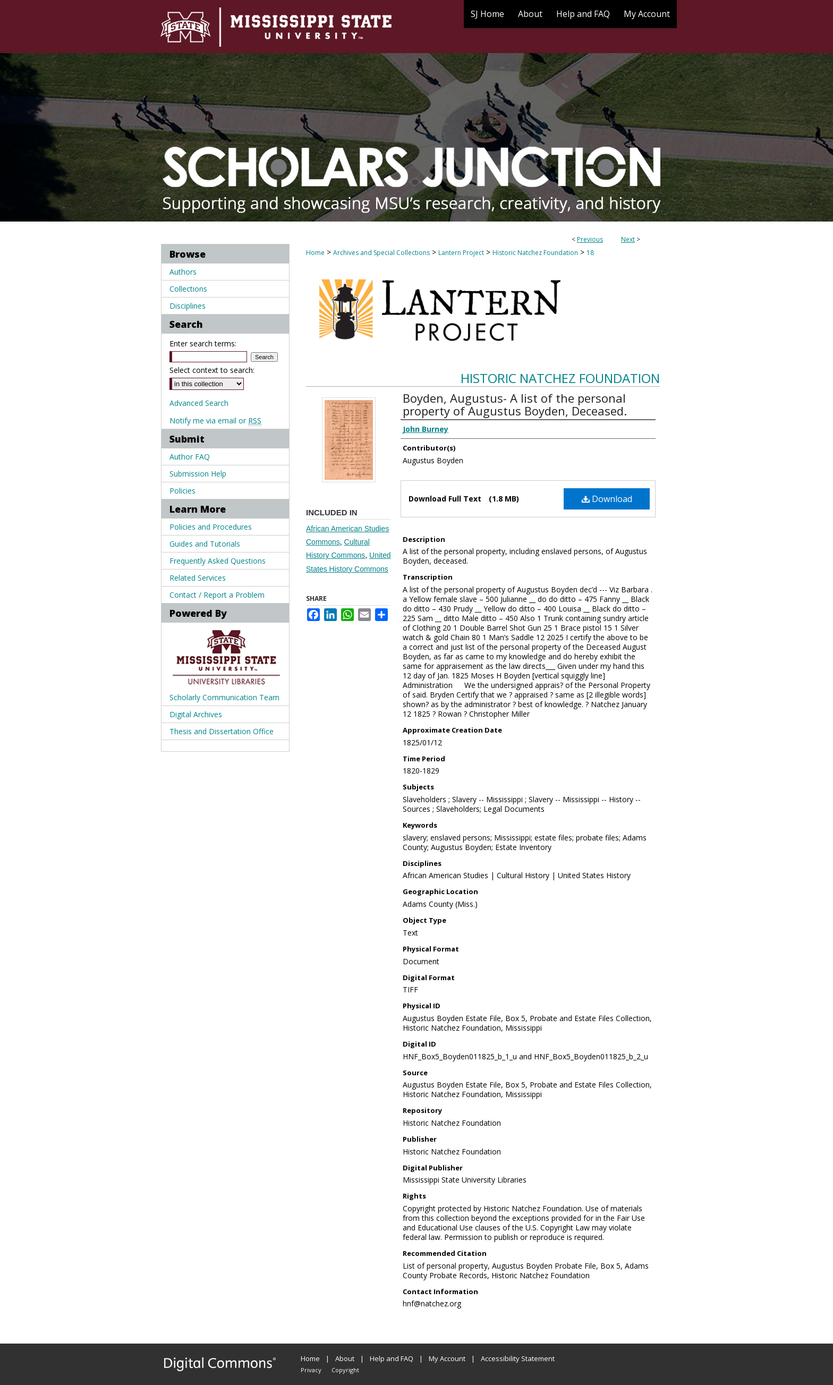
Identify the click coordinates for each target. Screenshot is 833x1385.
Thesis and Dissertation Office (221, 731)
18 (590, 252)
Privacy (311, 1370)
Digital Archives (195, 714)
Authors (183, 272)
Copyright (345, 1370)
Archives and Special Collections (381, 252)
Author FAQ (189, 457)
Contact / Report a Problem (217, 595)
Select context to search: (211, 370)
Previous (590, 239)
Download (607, 499)
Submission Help (197, 474)
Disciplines (187, 306)
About (344, 1358)
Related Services (197, 578)
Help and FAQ (391, 1358)
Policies (182, 491)
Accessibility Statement (518, 1358)
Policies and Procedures (210, 527)
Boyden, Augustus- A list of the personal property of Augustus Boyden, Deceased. (515, 404)
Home (315, 252)
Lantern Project (461, 252)
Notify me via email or (215, 420)
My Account (447, 1358)
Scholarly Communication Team (224, 697)
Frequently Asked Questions (217, 561)
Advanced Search (198, 403)
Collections (188, 289)
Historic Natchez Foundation (535, 252)
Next (628, 239)
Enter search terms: (202, 343)
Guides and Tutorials (204, 544)
